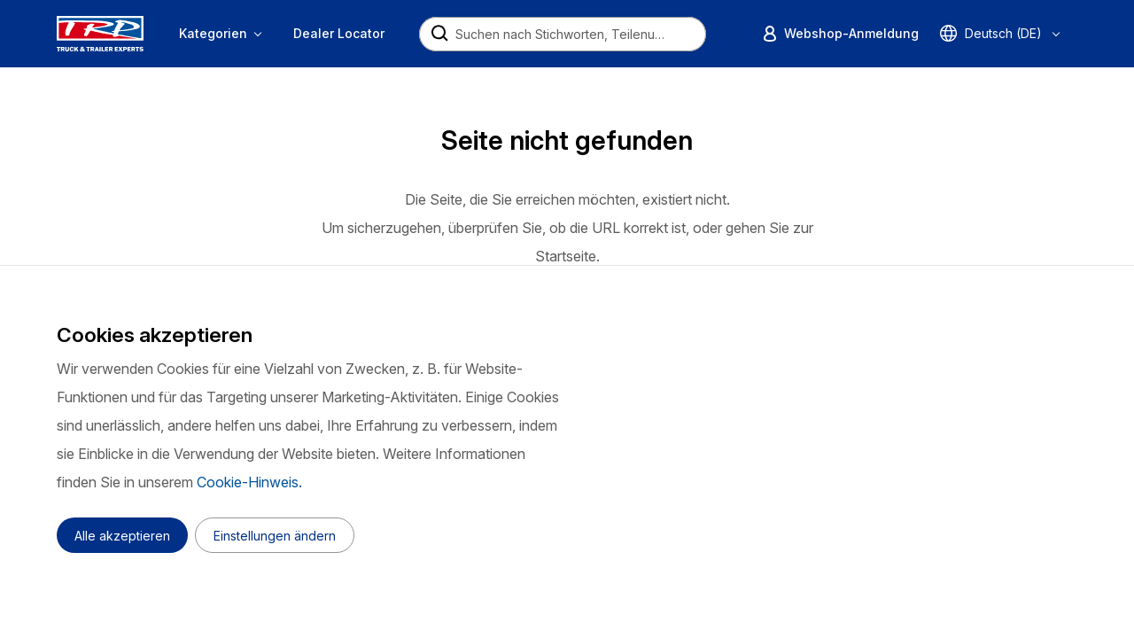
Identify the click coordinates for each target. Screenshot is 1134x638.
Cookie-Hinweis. (249, 482)
